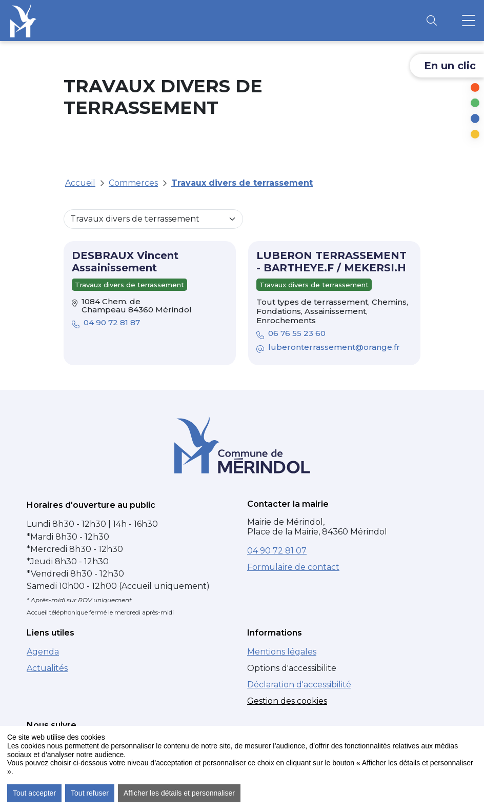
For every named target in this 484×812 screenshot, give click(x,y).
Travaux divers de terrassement (242, 183)
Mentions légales (281, 652)
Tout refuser (90, 793)
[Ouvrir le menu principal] (468, 20)
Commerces (133, 183)
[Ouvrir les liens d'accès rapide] (447, 65)
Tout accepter (34, 793)
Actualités (47, 668)
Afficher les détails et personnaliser (179, 793)
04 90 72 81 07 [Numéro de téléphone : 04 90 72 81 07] (277, 551)
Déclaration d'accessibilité (299, 684)
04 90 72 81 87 (106, 323)
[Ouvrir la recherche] (431, 20)
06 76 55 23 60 (291, 334)
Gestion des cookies (287, 701)
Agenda (43, 652)
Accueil (80, 183)
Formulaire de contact (293, 567)
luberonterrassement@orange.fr (329, 348)
